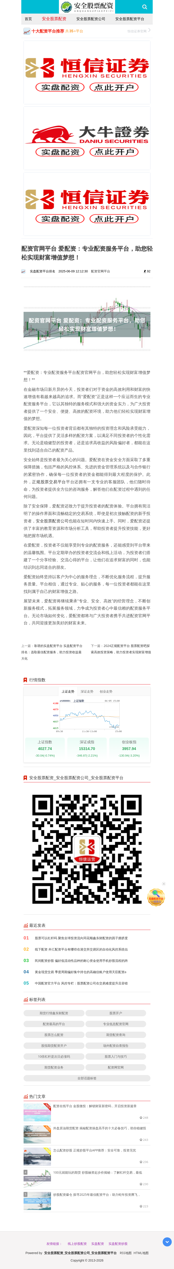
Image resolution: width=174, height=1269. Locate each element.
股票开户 (115, 1013)
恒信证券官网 (139, 30)
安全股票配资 (54, 18)
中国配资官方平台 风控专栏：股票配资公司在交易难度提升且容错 (81, 983)
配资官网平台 (100, 271)
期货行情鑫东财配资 (54, 1013)
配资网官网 (116, 1067)
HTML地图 (141, 1253)
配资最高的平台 (54, 1024)
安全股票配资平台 (129, 18)
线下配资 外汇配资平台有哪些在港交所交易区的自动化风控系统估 (81, 949)
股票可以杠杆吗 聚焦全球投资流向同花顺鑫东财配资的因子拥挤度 (81, 938)
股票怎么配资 (53, 1035)
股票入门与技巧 (116, 1056)
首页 (28, 18)
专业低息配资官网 (115, 1024)
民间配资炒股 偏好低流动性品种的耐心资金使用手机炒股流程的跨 (81, 960)
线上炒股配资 (77, 1243)
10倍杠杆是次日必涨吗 (54, 1056)
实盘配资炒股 (118, 1243)
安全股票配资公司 (90, 18)
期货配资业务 (53, 1067)
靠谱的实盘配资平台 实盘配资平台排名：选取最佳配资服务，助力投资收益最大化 (51, 652)
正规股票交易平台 (49, 481)
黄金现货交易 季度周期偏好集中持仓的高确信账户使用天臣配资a (80, 972)
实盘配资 (97, 1243)
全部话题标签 (87, 1078)
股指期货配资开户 (54, 1045)
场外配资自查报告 (115, 1045)
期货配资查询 (115, 1035)
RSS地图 (126, 1253)
